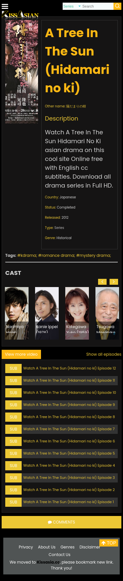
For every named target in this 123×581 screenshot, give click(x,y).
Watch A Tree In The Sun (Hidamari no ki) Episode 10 (69, 392)
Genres (68, 547)
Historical (64, 237)
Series (59, 227)
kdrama (28, 255)
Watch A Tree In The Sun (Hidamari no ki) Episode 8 (69, 416)
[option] (17, 313)
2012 (65, 217)
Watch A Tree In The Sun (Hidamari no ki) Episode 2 (69, 489)
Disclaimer (89, 547)
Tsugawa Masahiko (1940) (105, 328)
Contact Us (59, 554)
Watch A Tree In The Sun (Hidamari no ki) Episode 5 (69, 453)
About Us (47, 547)
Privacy (26, 547)
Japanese (68, 197)
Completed (66, 207)
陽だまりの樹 (76, 106)
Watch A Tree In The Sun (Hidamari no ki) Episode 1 (68, 501)
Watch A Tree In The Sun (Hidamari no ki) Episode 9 (69, 404)
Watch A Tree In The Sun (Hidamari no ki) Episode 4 (69, 465)
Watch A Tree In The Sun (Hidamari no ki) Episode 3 (69, 477)
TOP (108, 543)
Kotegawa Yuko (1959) (77, 328)
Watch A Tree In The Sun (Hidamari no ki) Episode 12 (69, 368)
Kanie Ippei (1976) (47, 328)
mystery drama (95, 255)
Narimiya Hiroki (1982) (15, 328)
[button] (102, 282)
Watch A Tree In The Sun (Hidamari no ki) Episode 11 (69, 380)
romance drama (58, 255)
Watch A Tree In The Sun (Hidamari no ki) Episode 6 (69, 441)
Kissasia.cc (48, 562)
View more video (21, 354)
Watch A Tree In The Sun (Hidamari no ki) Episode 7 (69, 429)
